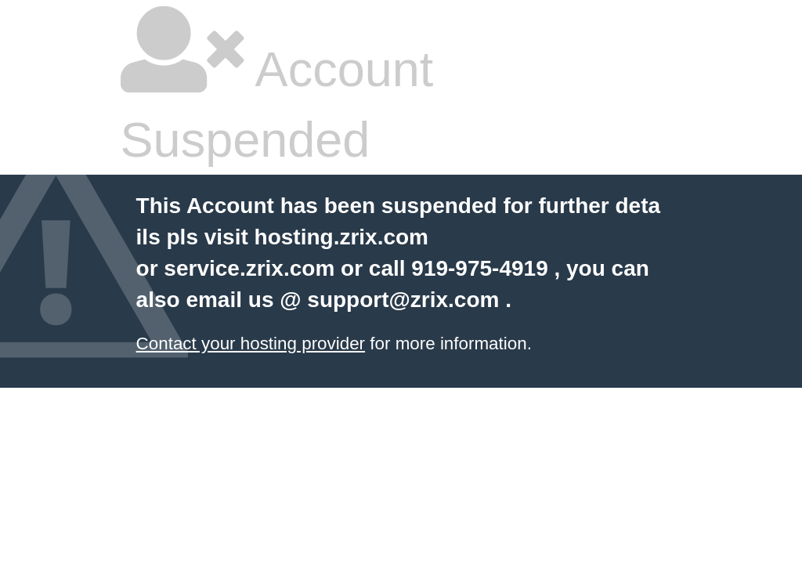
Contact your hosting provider (250, 343)
